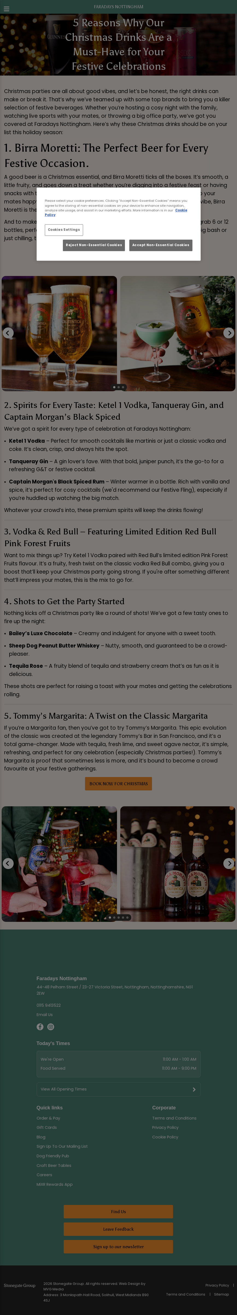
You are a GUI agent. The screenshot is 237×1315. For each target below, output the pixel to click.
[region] (119, 224)
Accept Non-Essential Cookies (160, 245)
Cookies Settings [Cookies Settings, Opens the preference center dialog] (64, 230)
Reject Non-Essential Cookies (94, 245)
